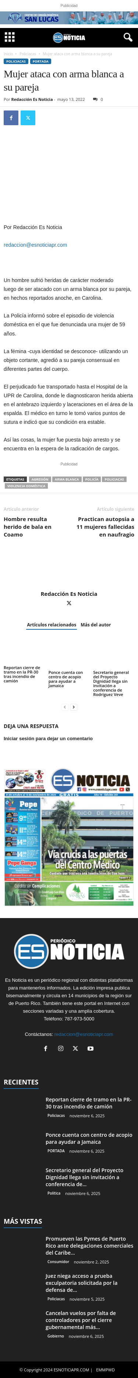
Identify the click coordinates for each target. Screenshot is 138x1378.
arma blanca (67, 479)
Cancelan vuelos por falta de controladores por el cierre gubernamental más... (81, 1320)
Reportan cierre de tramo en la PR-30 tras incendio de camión (22, 674)
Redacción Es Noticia (32, 99)
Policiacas (28, 53)
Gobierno (55, 1336)
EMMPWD (105, 1369)
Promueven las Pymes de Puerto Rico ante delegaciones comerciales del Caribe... (89, 1245)
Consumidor (58, 1261)
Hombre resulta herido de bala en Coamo (28, 526)
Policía (92, 479)
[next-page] (73, 707)
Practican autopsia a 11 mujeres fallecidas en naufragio (105, 526)
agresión (40, 479)
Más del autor (96, 625)
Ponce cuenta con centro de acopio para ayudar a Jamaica (66, 678)
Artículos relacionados (51, 625)
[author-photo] (69, 569)
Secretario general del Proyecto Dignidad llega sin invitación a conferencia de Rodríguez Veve (111, 683)
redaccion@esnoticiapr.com (35, 245)
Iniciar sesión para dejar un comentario (48, 738)
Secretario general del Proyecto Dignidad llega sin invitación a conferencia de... (84, 1177)
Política (53, 1193)
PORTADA (41, 61)
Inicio (8, 53)
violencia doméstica (26, 486)
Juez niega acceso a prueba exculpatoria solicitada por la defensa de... (81, 1282)
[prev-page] (64, 707)
